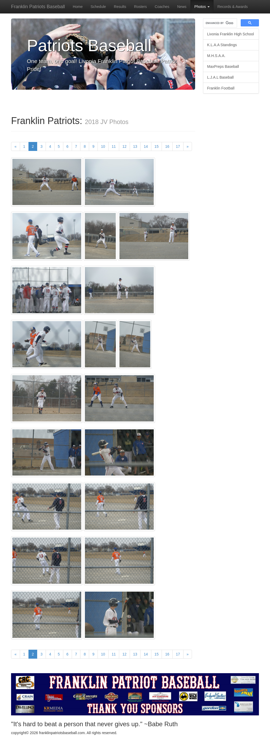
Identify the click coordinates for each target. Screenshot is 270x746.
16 (167, 146)
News (181, 6)
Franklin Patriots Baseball (38, 6)
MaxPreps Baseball (223, 66)
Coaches (162, 6)
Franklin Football (221, 88)
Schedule (98, 6)
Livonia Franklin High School (230, 34)
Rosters (140, 6)
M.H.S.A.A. (216, 56)
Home (78, 6)
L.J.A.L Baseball (220, 77)
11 (114, 146)
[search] (220, 23)
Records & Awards (233, 6)
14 (146, 146)
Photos (201, 6)
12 (124, 146)
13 (135, 146)
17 (178, 146)
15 (157, 146)
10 (103, 146)
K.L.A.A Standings (222, 45)
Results (120, 6)
